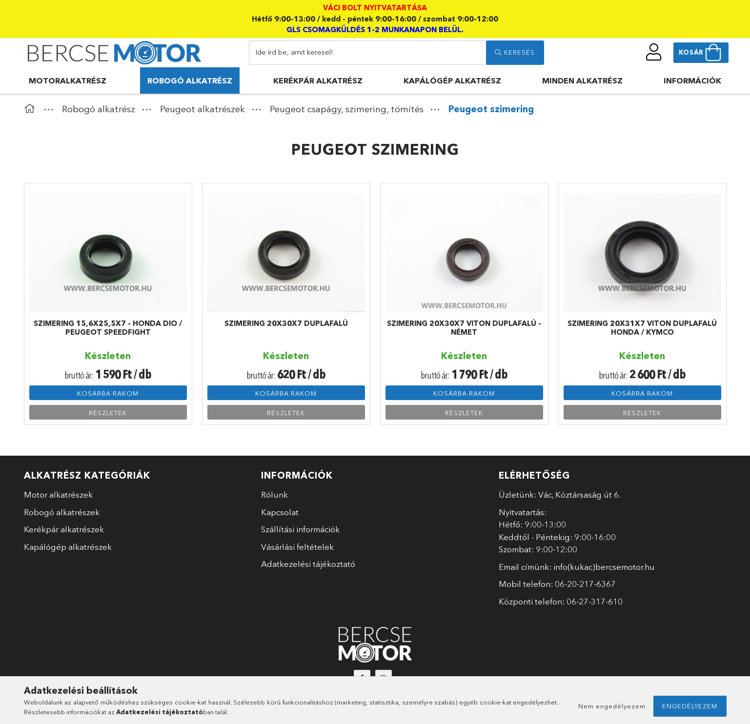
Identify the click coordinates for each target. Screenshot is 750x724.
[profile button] (653, 52)
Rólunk (274, 494)
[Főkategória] (32, 109)
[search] (515, 52)
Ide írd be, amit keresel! (294, 52)
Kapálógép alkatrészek (68, 547)
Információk (692, 80)
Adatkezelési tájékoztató (308, 564)
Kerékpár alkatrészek (64, 529)
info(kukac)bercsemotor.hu (604, 567)
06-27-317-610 (595, 601)
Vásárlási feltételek (297, 547)
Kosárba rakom (108, 393)
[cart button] (701, 52)
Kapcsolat (280, 512)
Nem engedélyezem (612, 706)
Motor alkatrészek (58, 494)
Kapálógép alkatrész (452, 80)
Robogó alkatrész (189, 80)
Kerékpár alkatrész (318, 80)
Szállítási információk (300, 529)
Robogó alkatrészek (62, 512)
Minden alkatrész (582, 80)
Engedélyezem (689, 706)
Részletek (108, 413)
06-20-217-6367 (585, 584)
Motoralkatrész (67, 80)
